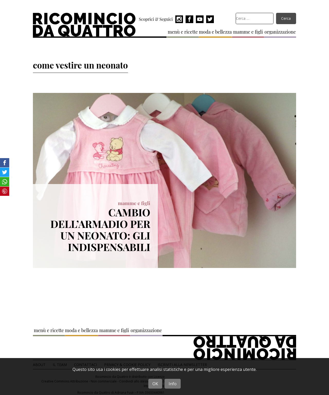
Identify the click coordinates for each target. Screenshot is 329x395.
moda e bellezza (215, 32)
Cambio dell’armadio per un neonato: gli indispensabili (100, 229)
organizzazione (280, 32)
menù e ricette (183, 32)
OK (155, 384)
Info (173, 384)
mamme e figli (248, 32)
